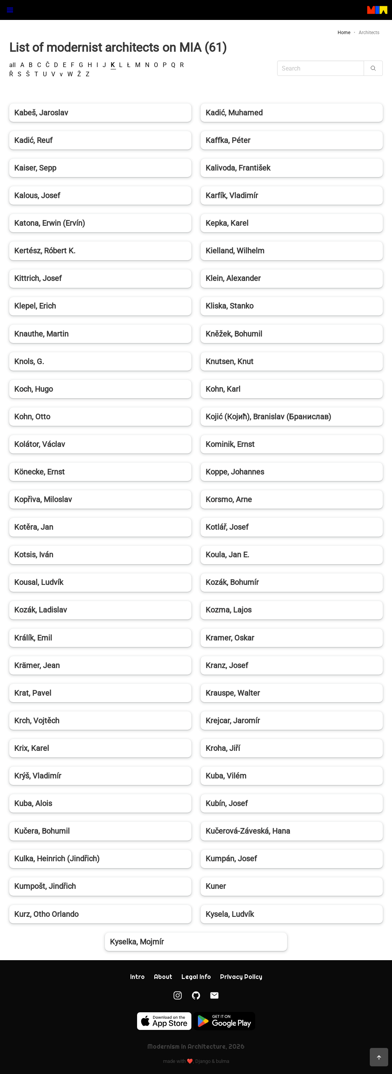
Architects (369, 32)
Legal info (196, 977)
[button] (10, 10)
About (163, 977)
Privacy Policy (241, 977)
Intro (137, 977)
